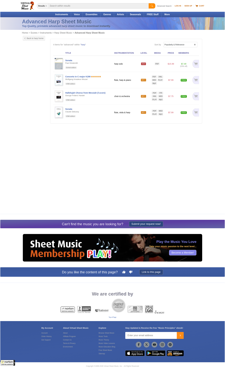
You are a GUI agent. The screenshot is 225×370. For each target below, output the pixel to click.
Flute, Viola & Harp (34, 141)
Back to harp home (33, 38)
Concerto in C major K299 (78, 76)
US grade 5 (31, 61)
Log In (178, 6)
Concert (29, 116)
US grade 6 (31, 64)
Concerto (30, 83)
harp (83, 44)
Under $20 (30, 164)
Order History (46, 336)
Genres (107, 14)
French (29, 119)
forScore (29, 204)
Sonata (29, 86)
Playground (31, 106)
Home (25, 33)
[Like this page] (124, 272)
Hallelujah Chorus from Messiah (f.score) (85, 93)
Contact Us (67, 340)
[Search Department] (43, 5)
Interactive (30, 100)
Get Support (46, 340)
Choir (28, 132)
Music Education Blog (107, 347)
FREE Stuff (152, 14)
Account (44, 333)
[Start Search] (152, 5)
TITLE (68, 53)
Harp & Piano (32, 144)
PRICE (171, 53)
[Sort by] (180, 44)
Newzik (29, 207)
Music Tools (103, 336)
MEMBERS (183, 53)
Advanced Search (164, 6)
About (65, 333)
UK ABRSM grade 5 (35, 67)
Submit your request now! (146, 224)
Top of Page (112, 317)
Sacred (29, 122)
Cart (199, 6)
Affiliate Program (69, 336)
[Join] (180, 335)
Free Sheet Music (105, 350)
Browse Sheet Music (106, 333)
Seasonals (135, 14)
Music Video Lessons (107, 343)
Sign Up (188, 6)
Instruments (61, 14)
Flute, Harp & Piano (35, 138)
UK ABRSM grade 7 (35, 73)
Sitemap (102, 354)
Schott (29, 190)
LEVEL (143, 53)
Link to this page (151, 272)
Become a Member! (182, 252)
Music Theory (104, 340)
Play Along (30, 103)
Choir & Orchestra (34, 135)
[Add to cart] (195, 64)
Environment (68, 347)
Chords (29, 97)
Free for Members (34, 158)
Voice (77, 14)
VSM (28, 187)
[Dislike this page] (131, 272)
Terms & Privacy (69, 343)
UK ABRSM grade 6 (35, 70)
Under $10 (30, 161)
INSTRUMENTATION (124, 53)
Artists (120, 14)
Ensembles (91, 14)
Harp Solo (30, 147)
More (167, 14)
